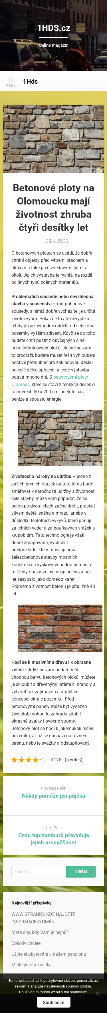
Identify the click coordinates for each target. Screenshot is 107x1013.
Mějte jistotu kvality (31, 964)
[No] (97, 992)
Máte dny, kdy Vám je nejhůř (39, 932)
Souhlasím (53, 1002)
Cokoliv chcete (26, 943)
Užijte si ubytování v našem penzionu (48, 954)
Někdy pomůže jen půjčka (53, 795)
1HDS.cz (53, 28)
